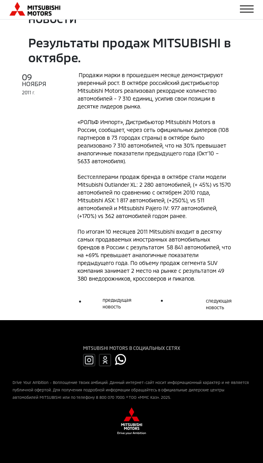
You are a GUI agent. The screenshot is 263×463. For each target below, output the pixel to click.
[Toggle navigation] (247, 9)
